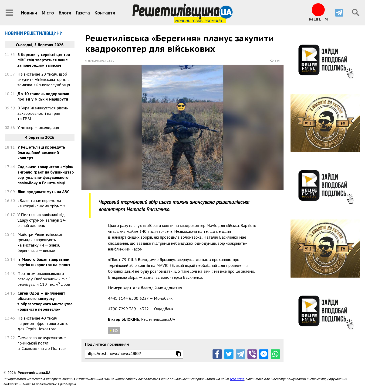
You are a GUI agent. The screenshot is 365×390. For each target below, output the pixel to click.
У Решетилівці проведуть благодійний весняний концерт (41, 152)
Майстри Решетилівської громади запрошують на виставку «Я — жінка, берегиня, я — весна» (39, 242)
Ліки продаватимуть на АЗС (43, 191)
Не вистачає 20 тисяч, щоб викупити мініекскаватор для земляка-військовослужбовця (43, 79)
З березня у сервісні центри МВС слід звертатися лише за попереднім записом (43, 60)
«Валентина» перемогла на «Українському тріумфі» (41, 203)
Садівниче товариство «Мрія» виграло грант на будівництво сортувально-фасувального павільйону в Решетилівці (45, 174)
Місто (48, 13)
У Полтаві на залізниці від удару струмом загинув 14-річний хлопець (41, 220)
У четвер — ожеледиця (38, 127)
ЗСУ (115, 330)
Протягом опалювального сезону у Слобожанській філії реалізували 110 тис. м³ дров (43, 279)
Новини (29, 13)
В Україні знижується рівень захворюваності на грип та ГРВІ (42, 113)
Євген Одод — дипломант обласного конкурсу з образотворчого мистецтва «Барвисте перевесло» (44, 301)
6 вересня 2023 (95, 60)
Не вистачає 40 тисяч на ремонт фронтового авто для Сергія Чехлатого (42, 323)
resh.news (237, 378)
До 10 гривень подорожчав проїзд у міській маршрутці (43, 96)
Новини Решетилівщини (34, 33)
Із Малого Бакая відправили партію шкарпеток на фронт (43, 262)
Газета (83, 13)
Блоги (65, 13)
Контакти (105, 13)
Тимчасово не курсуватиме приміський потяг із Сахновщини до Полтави (42, 343)
